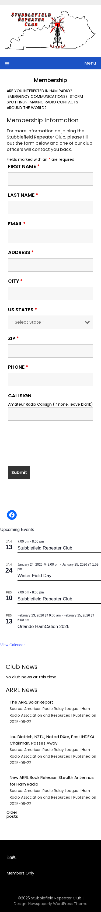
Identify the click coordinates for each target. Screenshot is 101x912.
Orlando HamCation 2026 (43, 626)
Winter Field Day (34, 575)
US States (22, 309)
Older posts (12, 814)
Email (17, 223)
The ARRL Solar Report (31, 702)
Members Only (20, 873)
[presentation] (49, 446)
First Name (24, 166)
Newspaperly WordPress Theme (58, 903)
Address (21, 252)
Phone (18, 367)
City (15, 281)
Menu (90, 63)
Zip (13, 338)
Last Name (23, 195)
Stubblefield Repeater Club (45, 548)
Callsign (20, 395)
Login (11, 856)
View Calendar (12, 645)
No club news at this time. (31, 677)
